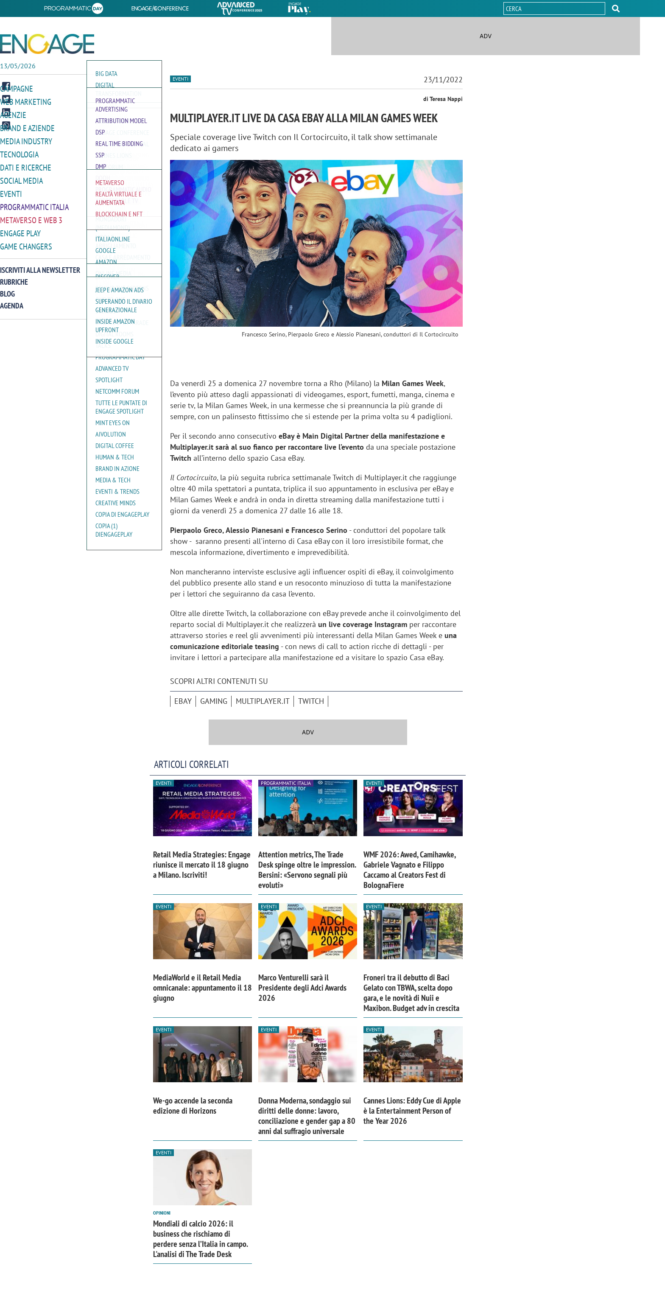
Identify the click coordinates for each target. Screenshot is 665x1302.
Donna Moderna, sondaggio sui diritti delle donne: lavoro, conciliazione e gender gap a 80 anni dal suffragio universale (306, 1115)
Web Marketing (25, 101)
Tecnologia (19, 152)
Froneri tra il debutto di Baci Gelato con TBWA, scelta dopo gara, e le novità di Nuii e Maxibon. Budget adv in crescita (411, 992)
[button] (615, 8)
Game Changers (26, 241)
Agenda (11, 300)
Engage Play (20, 228)
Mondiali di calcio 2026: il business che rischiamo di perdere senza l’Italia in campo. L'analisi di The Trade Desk (200, 1238)
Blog (7, 288)
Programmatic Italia (34, 203)
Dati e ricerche (25, 165)
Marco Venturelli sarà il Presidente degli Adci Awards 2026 (302, 987)
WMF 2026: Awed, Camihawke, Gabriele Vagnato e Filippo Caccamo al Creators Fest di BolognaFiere (409, 869)
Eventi (11, 190)
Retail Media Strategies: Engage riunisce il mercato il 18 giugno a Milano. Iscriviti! (202, 864)
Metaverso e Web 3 (31, 215)
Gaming (213, 701)
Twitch (311, 701)
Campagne (16, 88)
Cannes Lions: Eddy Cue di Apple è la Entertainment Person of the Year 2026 (412, 1110)
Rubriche (14, 276)
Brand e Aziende (27, 126)
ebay (183, 701)
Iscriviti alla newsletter (40, 264)
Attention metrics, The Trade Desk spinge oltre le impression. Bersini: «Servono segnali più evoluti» (307, 869)
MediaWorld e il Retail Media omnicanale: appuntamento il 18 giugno (202, 987)
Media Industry (26, 139)
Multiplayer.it (263, 701)
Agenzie (13, 114)
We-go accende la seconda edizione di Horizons (192, 1105)
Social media (21, 177)
